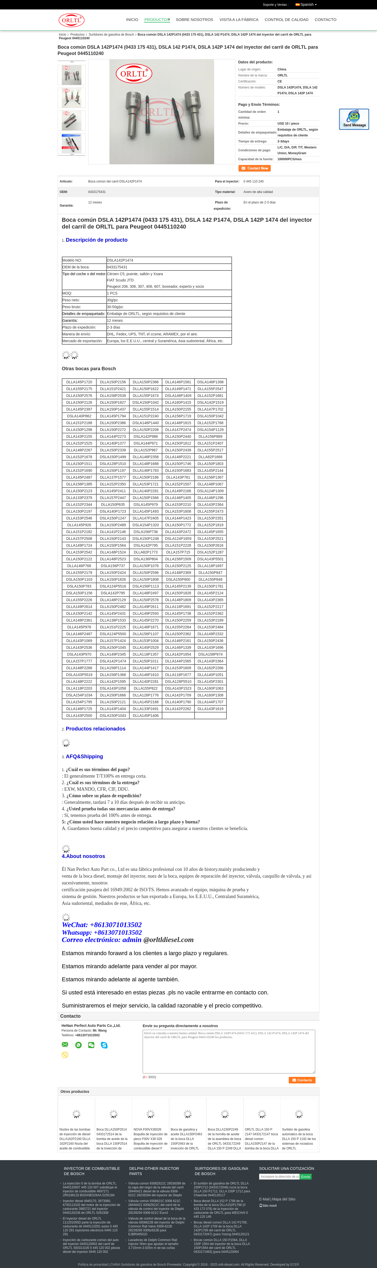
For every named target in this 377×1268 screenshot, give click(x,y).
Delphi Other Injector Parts (154, 1171)
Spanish (309, 4)
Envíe (305, 1177)
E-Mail (264, 1199)
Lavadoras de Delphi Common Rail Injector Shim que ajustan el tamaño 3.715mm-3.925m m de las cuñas (153, 1244)
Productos (157, 20)
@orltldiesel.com (168, 939)
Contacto (325, 20)
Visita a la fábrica (238, 20)
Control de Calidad (286, 20)
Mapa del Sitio (283, 1199)
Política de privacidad (93, 1264)
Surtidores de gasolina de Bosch (111, 34)
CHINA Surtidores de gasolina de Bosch (138, 1264)
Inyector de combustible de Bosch (92, 1171)
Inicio (132, 20)
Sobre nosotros (194, 20)
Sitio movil (268, 1206)
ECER (294, 1264)
